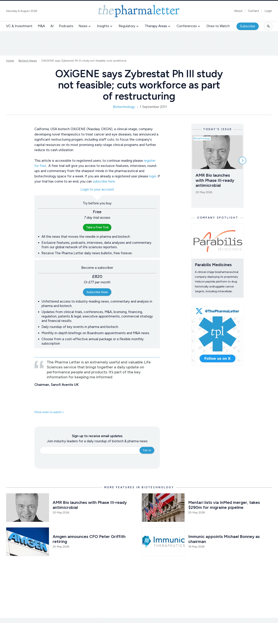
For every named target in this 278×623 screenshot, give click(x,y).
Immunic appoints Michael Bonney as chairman (224, 539)
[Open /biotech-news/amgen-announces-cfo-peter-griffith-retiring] (27, 541)
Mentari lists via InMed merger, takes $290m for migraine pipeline (224, 505)
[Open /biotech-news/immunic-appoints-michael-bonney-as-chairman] (163, 541)
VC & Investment (19, 26)
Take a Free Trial (97, 227)
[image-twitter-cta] (217, 336)
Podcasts (66, 26)
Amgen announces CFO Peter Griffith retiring (90, 539)
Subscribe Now (97, 292)
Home (10, 60)
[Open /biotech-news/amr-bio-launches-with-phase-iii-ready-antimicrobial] (27, 507)
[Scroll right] (242, 160)
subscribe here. (104, 181)
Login (268, 11)
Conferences (187, 26)
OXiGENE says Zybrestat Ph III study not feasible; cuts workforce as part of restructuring (85, 60)
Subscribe (247, 26)
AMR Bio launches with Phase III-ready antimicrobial (215, 180)
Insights (103, 26)
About (238, 11)
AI (52, 26)
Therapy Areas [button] (156, 26)
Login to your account (97, 189)
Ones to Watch (218, 26)
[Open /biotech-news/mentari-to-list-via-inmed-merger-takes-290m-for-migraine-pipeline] (163, 507)
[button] (89, 26)
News (83, 26)
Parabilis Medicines (213, 264)
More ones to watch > (49, 412)
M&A (41, 26)
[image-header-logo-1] (138, 11)
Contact (253, 11)
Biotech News (27, 60)
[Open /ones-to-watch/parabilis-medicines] (217, 241)
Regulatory (127, 26)
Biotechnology (124, 107)
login (152, 176)
